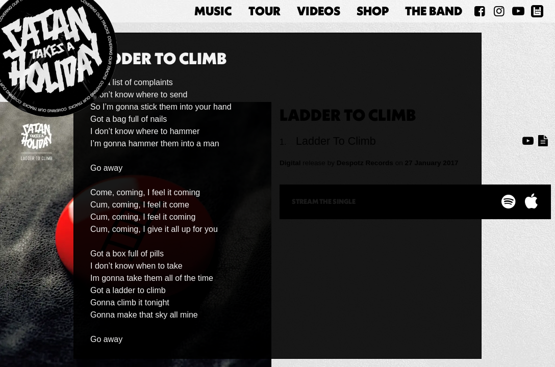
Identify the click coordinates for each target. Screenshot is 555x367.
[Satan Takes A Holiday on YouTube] (518, 11)
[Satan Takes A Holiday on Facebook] (480, 11)
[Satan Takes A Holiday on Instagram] (499, 11)
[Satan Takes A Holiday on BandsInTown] (537, 11)
